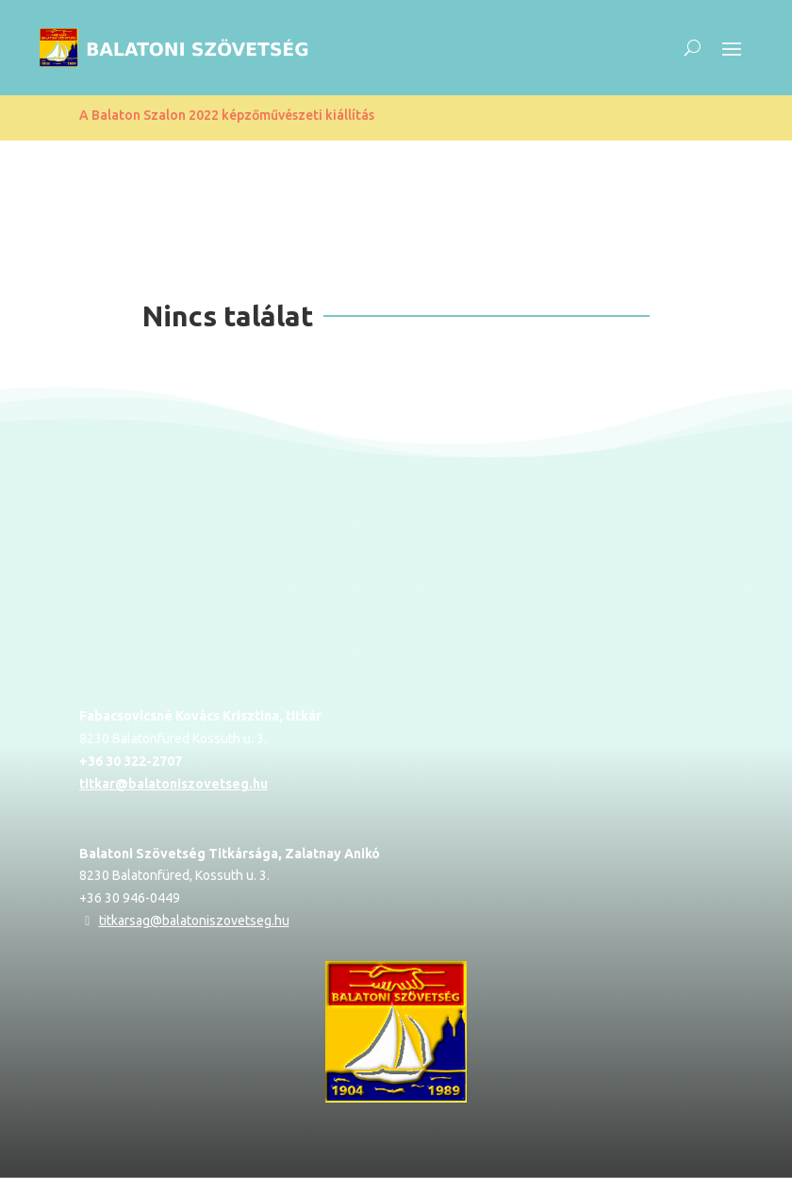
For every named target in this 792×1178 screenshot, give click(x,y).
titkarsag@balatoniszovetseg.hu (194, 920)
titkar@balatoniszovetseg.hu (173, 783)
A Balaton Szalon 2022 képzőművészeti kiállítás (226, 115)
